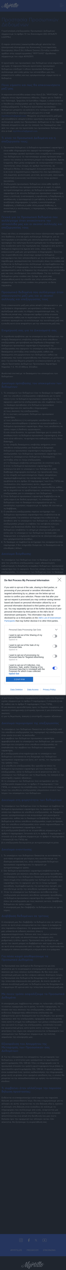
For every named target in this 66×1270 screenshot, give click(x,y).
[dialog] (33, 635)
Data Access (32, 689)
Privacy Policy (49, 689)
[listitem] (33, 629)
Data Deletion (16, 689)
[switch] (55, 636)
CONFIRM (19, 679)
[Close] (60, 580)
